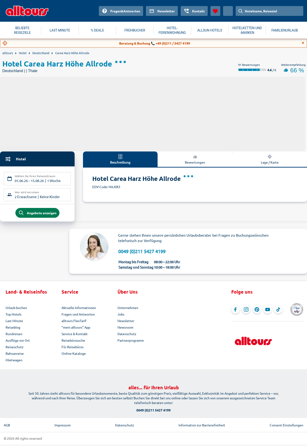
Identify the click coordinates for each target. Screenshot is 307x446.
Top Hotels (13, 316)
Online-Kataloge (74, 355)
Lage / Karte (270, 159)
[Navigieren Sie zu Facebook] (235, 311)
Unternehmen (127, 309)
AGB (7, 427)
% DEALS (97, 30)
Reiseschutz (15, 348)
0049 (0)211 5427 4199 (142, 253)
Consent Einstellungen (286, 427)
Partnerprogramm (130, 342)
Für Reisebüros (72, 348)
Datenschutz (126, 335)
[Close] (303, 43)
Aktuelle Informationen (79, 309)
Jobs (120, 316)
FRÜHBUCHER (134, 30)
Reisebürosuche (73, 342)
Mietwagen (14, 361)
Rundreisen (14, 335)
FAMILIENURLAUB (285, 30)
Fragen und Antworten (78, 316)
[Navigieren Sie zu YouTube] (267, 311)
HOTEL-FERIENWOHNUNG (172, 30)
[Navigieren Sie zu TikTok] (278, 311)
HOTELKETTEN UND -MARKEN (247, 30)
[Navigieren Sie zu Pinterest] (257, 311)
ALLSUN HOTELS (209, 30)
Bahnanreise (15, 355)
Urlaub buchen (16, 309)
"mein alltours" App (76, 329)
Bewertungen (195, 159)
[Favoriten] (215, 11)
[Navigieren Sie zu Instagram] (246, 311)
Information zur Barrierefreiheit (202, 427)
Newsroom (125, 329)
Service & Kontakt (75, 335)
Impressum (63, 427)
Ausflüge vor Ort (18, 342)
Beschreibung (120, 159)
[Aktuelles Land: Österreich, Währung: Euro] (228, 11)
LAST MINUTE (60, 30)
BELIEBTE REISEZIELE (22, 30)
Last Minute (14, 322)
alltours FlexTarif (74, 322)
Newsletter (125, 322)
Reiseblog (13, 329)
